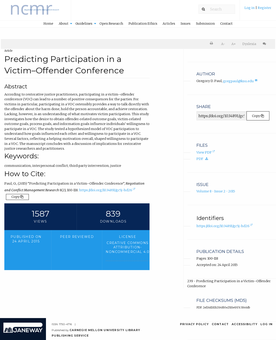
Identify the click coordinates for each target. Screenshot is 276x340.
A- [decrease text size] (223, 44)
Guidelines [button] (83, 23)
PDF (203, 159)
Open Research (111, 23)
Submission (205, 23)
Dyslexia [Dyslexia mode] (249, 44)
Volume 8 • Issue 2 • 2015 (215, 191)
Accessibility (244, 324)
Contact (226, 23)
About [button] (63, 23)
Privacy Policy (194, 324)
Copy (17, 197)
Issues (185, 23)
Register (264, 8)
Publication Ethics (143, 23)
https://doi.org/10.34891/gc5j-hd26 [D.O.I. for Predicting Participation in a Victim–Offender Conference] (107, 190)
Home (48, 23)
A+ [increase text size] (233, 44)
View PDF (206, 152)
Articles (169, 23)
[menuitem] (257, 10)
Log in (249, 8)
